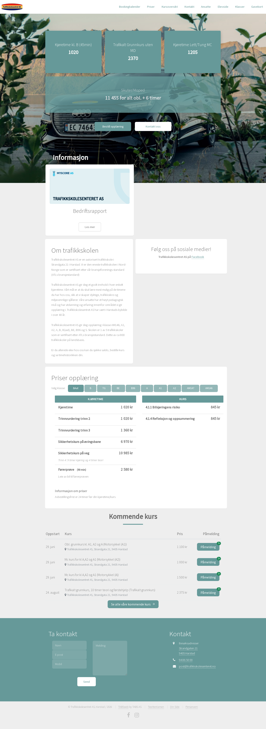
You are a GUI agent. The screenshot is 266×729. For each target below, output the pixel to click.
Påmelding (210, 543)
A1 (160, 385)
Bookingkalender (129, 7)
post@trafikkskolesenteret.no (197, 663)
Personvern (192, 704)
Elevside (223, 7)
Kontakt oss (153, 124)
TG (104, 385)
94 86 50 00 (185, 657)
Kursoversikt (169, 7)
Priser (151, 7)
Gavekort (257, 7)
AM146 (208, 385)
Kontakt (189, 7)
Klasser (240, 7)
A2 (174, 385)
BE (118, 385)
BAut (75, 385)
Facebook (197, 254)
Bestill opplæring (113, 124)
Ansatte (206, 7)
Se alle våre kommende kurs (133, 601)
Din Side (174, 704)
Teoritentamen (156, 704)
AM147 (190, 385)
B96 (133, 385)
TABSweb (123, 704)
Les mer (90, 224)
